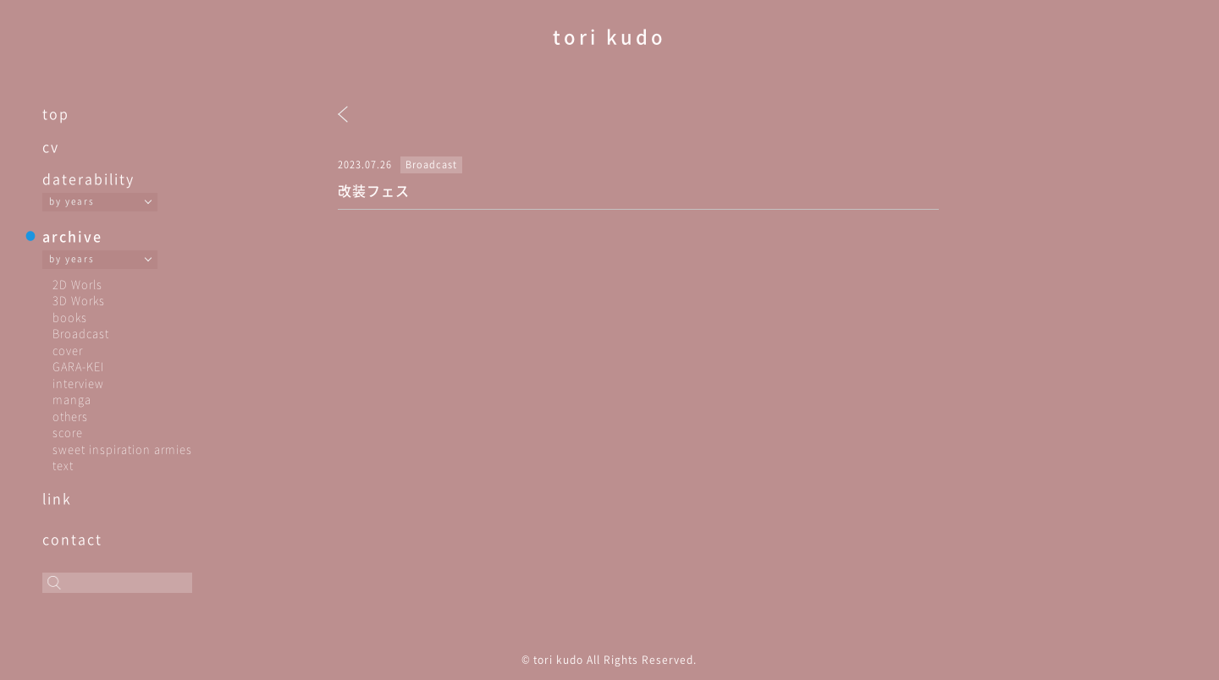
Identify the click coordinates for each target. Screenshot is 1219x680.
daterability (88, 178)
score (67, 432)
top (55, 113)
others (70, 416)
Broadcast (80, 333)
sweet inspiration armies (122, 449)
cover (67, 350)
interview (78, 383)
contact (72, 539)
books (69, 317)
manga (71, 399)
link (57, 498)
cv (50, 146)
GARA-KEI (78, 366)
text (63, 465)
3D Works (78, 300)
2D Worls (77, 284)
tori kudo (609, 36)
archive (72, 236)
